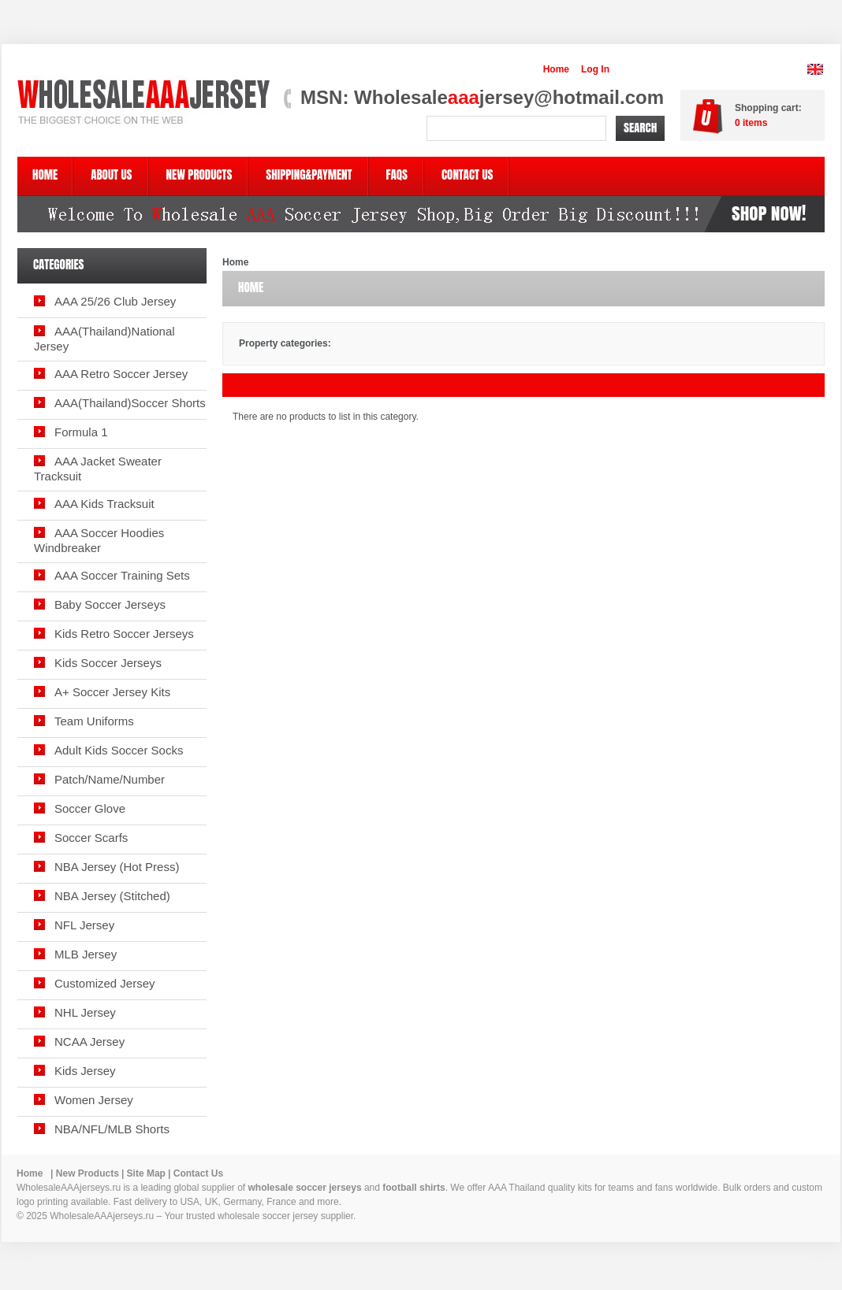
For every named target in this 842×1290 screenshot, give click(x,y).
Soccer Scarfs (91, 837)
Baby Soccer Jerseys (110, 604)
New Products (87, 1173)
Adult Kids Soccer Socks (118, 750)
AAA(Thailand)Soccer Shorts (130, 403)
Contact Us (198, 1173)
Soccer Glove (89, 808)
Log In (595, 69)
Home (556, 69)
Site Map (146, 1173)
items (751, 122)
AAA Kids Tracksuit (104, 503)
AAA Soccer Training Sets (122, 575)
